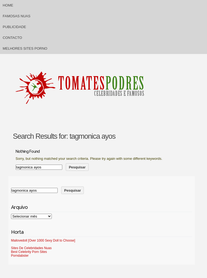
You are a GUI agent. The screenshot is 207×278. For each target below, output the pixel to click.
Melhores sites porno (25, 48)
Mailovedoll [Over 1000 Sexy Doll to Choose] (43, 240)
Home (8, 5)
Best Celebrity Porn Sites (29, 252)
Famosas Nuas (16, 16)
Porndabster (20, 255)
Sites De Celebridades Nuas (31, 248)
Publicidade (14, 27)
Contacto (12, 38)
